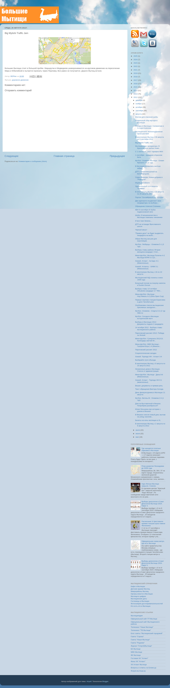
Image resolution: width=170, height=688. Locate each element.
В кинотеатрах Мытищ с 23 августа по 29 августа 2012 (149, 193)
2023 (136, 63)
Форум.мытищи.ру (138, 671)
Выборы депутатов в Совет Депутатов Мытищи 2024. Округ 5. (152, 563)
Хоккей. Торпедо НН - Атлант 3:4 (148, 357)
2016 (136, 84)
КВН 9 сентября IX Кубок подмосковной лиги (145, 211)
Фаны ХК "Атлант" (138, 661)
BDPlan (13, 76)
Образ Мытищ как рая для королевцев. (146, 240)
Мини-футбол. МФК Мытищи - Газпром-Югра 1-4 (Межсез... (148, 345)
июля (138, 430)
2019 (136, 73)
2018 (136, 77)
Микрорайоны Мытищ (140, 591)
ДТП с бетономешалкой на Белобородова (146, 173)
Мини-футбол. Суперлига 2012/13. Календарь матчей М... (149, 340)
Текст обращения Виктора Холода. (149, 389)
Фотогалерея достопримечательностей (147, 604)
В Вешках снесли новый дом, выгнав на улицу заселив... (150, 416)
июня (138, 434)
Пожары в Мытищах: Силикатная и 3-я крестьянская (149, 127)
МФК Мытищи (136, 652)
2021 (136, 70)
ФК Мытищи (136, 655)
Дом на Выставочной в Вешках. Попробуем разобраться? (148, 405)
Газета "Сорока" (137, 636)
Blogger (105, 681)
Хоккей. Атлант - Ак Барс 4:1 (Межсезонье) (146, 262)
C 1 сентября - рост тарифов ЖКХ (149, 152)
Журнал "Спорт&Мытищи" (141, 646)
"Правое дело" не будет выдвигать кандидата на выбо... (149, 234)
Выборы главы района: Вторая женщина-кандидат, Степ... (147, 251)
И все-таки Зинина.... (143, 221)
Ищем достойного (142, 183)
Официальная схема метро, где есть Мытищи (153, 542)
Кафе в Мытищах (138, 586)
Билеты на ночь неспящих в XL (148, 420)
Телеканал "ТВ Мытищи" (141, 630)
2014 (136, 90)
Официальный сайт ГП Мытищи (144, 619)
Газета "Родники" (138, 643)
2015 (136, 87)
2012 (136, 97)
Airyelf (89, 681)
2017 (136, 80)
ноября (139, 104)
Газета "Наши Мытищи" (140, 640)
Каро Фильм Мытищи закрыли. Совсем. (150, 485)
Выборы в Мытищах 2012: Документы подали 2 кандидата (149, 323)
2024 (136, 60)
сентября (140, 111)
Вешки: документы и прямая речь (149, 386)
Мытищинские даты (139, 599)
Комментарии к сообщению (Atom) (33, 161)
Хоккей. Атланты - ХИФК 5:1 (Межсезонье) (146, 268)
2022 (136, 66)
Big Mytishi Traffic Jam (144, 143)
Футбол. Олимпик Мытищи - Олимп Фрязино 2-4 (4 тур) (149, 162)
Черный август (141, 230)
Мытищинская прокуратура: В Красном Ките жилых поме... (147, 147)
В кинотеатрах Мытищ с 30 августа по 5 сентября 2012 (149, 138)
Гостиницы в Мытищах (140, 601)
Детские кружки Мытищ (140, 589)
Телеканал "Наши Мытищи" (142, 627)
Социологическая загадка (145, 353)
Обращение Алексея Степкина (147, 206)
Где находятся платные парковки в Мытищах (151, 449)
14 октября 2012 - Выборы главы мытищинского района (148, 329)
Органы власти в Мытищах (142, 594)
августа (139, 114)
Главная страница (64, 156)
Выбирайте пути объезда (145, 360)
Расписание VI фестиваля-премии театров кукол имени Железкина (153, 523)
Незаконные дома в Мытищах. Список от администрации (147, 370)
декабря (139, 100)
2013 (136, 94)
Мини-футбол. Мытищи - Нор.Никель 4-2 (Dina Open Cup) (149, 295)
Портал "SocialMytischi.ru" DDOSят (149, 197)
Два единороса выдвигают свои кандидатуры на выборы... (148, 202)
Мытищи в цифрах (138, 596)
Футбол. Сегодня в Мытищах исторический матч (147, 317)
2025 (136, 56)
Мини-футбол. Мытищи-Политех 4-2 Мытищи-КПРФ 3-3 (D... (150, 256)
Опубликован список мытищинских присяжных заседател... (149, 306)
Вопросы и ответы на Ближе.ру (143, 668)
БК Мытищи (135, 649)
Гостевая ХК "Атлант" (139, 658)
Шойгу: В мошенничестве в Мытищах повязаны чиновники (148, 216)
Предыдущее (117, 156)
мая (137, 437)
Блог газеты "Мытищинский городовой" (147, 633)
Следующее (11, 156)
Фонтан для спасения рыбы (146, 117)
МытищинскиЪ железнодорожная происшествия (149, 133)
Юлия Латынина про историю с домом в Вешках (148, 410)
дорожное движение (20, 80)
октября (139, 107)
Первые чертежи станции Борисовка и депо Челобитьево (150, 301)
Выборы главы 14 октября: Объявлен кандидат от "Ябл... (148, 290)
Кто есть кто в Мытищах (141, 606)
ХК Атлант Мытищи (139, 665)
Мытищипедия (137, 616)
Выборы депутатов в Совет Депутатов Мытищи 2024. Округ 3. (152, 504)
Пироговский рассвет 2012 (146, 350)
